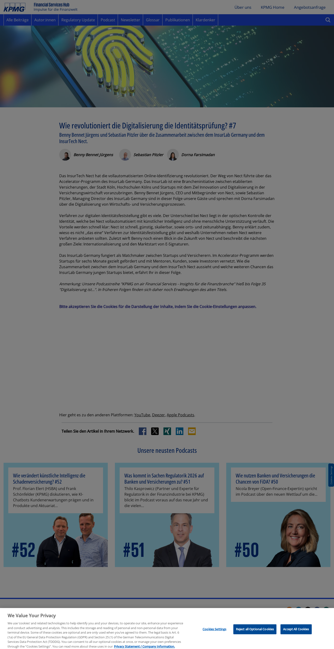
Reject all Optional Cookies (255, 633)
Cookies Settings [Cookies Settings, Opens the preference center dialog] (214, 633)
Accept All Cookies (296, 633)
